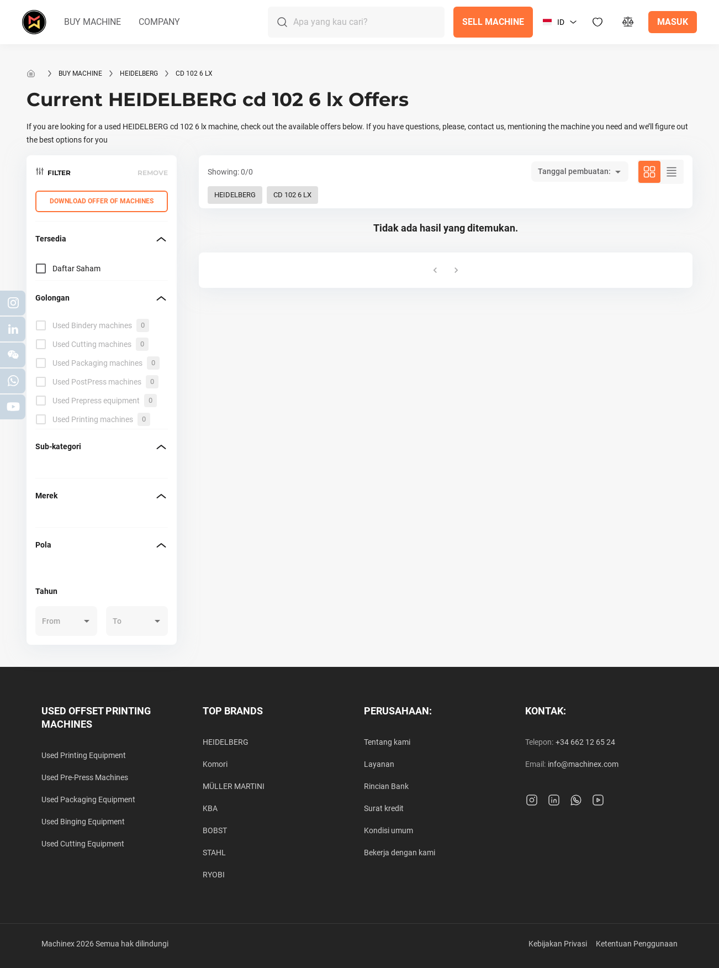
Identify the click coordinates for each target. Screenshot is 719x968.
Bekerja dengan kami (399, 852)
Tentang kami (387, 742)
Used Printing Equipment (83, 755)
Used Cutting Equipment (82, 843)
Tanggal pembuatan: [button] (574, 171)
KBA (210, 808)
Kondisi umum (388, 830)
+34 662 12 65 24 (585, 742)
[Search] (369, 22)
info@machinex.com (583, 764)
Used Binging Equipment (83, 821)
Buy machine (80, 73)
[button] (92, 22)
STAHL (214, 852)
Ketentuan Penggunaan (637, 943)
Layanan (379, 764)
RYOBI (214, 874)
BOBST (215, 830)
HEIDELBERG (139, 73)
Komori (215, 764)
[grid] (101, 372)
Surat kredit (384, 808)
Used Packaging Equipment (88, 799)
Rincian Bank (386, 786)
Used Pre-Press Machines (84, 777)
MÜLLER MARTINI (234, 786)
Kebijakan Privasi (557, 943)
